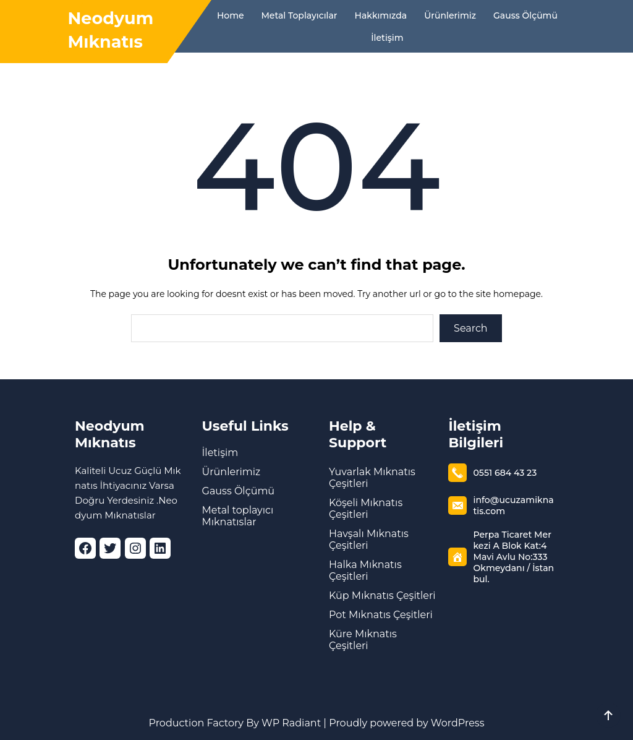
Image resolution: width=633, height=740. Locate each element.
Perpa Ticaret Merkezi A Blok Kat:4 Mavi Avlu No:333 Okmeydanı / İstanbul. (513, 557)
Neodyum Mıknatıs (110, 434)
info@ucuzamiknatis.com (513, 505)
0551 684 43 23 (504, 472)
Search (471, 328)
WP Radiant (290, 723)
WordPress (458, 723)
